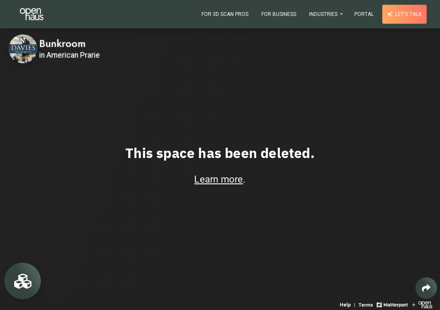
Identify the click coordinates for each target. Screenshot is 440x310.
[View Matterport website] (392, 304)
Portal (364, 14)
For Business (278, 14)
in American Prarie (69, 55)
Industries (324, 14)
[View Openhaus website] (422, 304)
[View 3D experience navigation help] (348, 304)
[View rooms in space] (22, 281)
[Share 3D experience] (426, 288)
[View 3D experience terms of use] (367, 304)
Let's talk (404, 14)
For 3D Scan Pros (224, 14)
